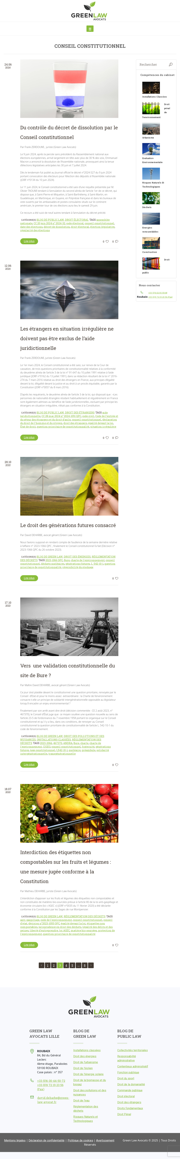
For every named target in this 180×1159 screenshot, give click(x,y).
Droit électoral (77, 219)
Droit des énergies (77, 556)
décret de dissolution (57, 226)
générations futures (78, 563)
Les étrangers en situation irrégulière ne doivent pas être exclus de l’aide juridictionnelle (67, 338)
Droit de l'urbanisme (85, 1062)
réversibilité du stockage (77, 567)
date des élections (31, 226)
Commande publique (129, 1090)
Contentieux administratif (132, 1066)
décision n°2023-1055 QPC (44, 923)
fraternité (88, 746)
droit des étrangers (75, 423)
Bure (67, 560)
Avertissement (105, 1140)
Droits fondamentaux (130, 1108)
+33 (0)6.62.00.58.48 (157, 292)
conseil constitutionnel (99, 223)
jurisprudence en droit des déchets (60, 927)
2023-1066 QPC (54, 560)
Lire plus (29, 241)
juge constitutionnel (42, 750)
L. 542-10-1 (97, 563)
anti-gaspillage (29, 920)
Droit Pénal (124, 1114)
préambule (88, 750)
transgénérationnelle (62, 753)
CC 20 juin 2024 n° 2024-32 (49, 223)
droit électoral (80, 226)
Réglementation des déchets (84, 916)
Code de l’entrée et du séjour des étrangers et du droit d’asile (69, 417)
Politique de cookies (80, 1140)
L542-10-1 (62, 750)
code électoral (75, 223)
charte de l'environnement (88, 560)
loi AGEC (64, 930)
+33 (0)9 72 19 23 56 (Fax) (160, 297)
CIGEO (46, 746)
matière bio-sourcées (84, 930)
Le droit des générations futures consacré (68, 525)
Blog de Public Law (50, 219)
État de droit (28, 426)
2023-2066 (46, 743)
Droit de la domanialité (131, 1084)
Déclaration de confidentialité (46, 1140)
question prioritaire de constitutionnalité (63, 426)
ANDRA (67, 743)
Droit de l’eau (81, 1100)
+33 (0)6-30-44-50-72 (51, 1081)
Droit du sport (125, 1078)
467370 (57, 743)
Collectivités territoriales (132, 1050)
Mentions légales (15, 1140)
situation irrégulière (103, 426)
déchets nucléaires (52, 563)
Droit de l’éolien (83, 1068)
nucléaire (75, 750)
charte (84, 743)
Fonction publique (128, 1072)
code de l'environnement (56, 920)
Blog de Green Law (50, 556)
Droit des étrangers (80, 412)
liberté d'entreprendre (44, 930)
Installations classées (54, 739)
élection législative (102, 226)
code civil (88, 416)
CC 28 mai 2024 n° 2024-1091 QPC (61, 416)
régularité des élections (35, 230)
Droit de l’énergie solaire (88, 1074)
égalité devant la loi (100, 423)
